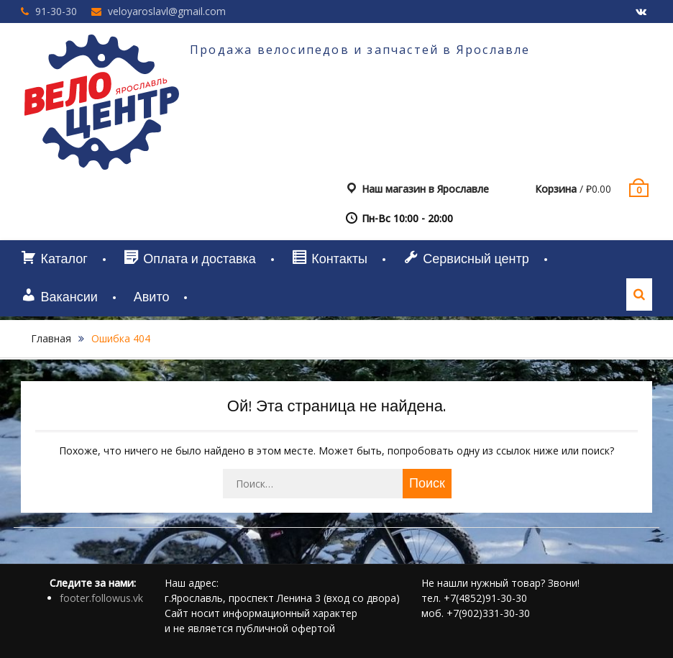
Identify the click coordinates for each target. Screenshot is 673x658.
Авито (152, 297)
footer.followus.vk (101, 598)
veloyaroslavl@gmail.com (167, 11)
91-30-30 (56, 11)
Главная (51, 338)
